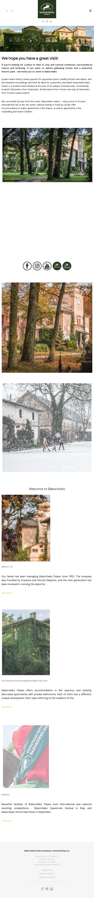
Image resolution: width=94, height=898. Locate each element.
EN (12, 11)
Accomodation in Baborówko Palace (25, 681)
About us (7, 567)
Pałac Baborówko (47, 9)
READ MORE (6, 593)
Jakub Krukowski (47, 873)
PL (7, 11)
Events (6, 795)
